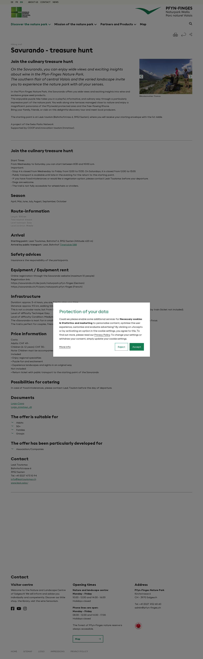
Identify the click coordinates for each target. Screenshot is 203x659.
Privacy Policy (102, 334)
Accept (136, 346)
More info (65, 346)
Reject (121, 346)
